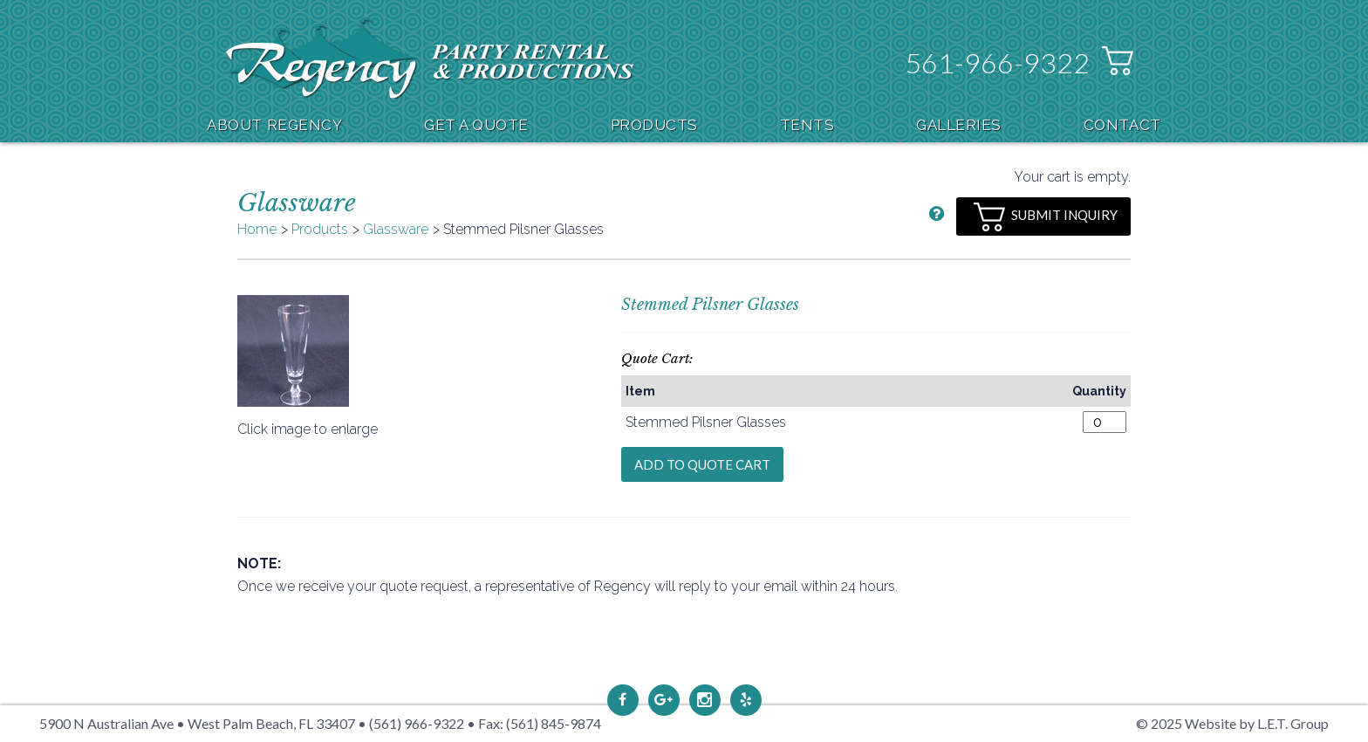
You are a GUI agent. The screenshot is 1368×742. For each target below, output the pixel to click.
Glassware (395, 229)
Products (654, 125)
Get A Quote (476, 125)
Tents (807, 125)
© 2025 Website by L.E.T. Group (1232, 723)
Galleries (959, 125)
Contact (1122, 125)
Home (257, 229)
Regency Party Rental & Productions (429, 58)
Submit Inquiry (1046, 217)
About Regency (274, 125)
